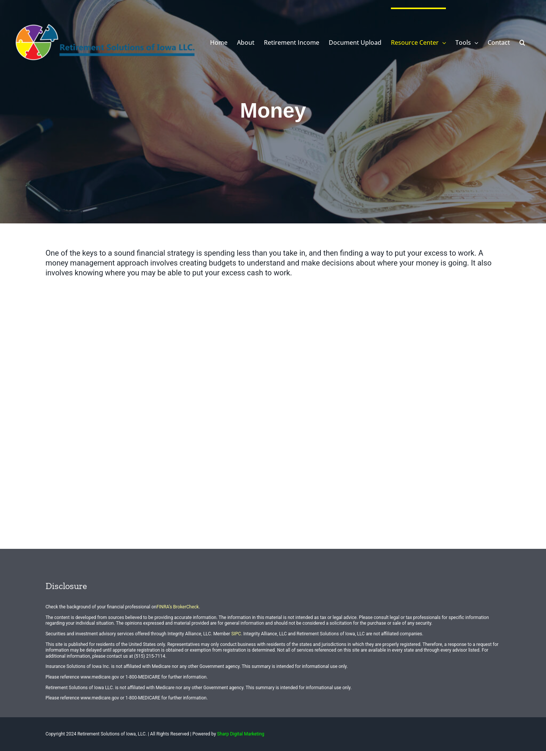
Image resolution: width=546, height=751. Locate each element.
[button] (522, 42)
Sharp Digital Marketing (240, 734)
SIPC (236, 633)
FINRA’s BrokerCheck (178, 607)
